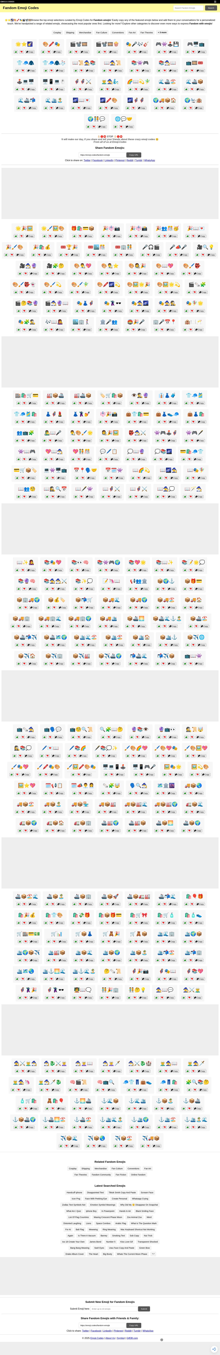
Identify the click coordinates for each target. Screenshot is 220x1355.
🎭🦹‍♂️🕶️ (112, 303)
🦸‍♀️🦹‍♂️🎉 (28, 990)
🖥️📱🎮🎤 (144, 766)
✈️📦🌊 (69, 1138)
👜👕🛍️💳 (137, 414)
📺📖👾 (193, 656)
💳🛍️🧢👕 (191, 451)
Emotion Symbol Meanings (102, 1205)
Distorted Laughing (72, 1223)
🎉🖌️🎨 (14, 247)
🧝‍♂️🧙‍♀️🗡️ (196, 1063)
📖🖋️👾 (84, 489)
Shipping (70, 32)
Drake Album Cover (75, 1254)
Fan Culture (101, 32)
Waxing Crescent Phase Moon (108, 1217)
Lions (88, 1223)
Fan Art (132, 32)
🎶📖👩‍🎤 (54, 322)
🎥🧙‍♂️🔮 (28, 265)
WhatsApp (149, 160)
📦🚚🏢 (21, 618)
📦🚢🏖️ (199, 618)
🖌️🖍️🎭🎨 (48, 766)
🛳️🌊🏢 (166, 933)
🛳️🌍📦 (193, 933)
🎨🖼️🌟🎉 (138, 284)
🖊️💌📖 (50, 748)
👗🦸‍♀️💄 (54, 414)
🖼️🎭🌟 (173, 766)
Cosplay (57, 32)
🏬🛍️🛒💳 (26, 395)
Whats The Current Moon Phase (132, 1254)
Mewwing (93, 1229)
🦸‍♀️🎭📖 (167, 971)
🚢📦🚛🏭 (138, 896)
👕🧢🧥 (25, 62)
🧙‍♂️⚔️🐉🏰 (140, 1063)
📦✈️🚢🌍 (110, 656)
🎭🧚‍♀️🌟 (194, 303)
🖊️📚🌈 (77, 748)
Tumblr (138, 160)
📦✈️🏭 (81, 656)
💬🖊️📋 (108, 451)
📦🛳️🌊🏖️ (85, 637)
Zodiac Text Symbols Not (73, 1205)
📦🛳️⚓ (168, 637)
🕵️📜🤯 (194, 729)
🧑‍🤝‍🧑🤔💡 (137, 990)
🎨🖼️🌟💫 (168, 284)
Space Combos (103, 1223)
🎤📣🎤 (178, 247)
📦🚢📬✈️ (25, 637)
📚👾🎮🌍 (108, 562)
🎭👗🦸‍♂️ (85, 303)
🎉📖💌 (196, 228)
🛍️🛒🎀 (138, 915)
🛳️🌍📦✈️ (28, 952)
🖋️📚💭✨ (106, 748)
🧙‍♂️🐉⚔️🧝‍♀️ (55, 1063)
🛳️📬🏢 (193, 952)
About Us (110, 1338)
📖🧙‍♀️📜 (112, 62)
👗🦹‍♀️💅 (81, 414)
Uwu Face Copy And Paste (121, 1248)
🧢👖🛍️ (169, 1082)
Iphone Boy (91, 1211)
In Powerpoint (108, 1211)
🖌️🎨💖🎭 (166, 748)
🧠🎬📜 (78, 1082)
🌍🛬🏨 (193, 100)
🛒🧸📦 (138, 933)
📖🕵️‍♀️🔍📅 (55, 489)
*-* (153, 1254)
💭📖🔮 (136, 451)
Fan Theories (147, 32)
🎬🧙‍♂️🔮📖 (56, 303)
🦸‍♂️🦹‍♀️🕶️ (55, 990)
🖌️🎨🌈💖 (136, 748)
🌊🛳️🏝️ (54, 100)
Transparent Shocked (148, 1242)
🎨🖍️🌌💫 (108, 284)
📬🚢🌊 (138, 656)
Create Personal (119, 1198)
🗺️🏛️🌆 (166, 785)
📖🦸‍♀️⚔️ (111, 489)
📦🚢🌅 (135, 618)
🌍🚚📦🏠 (164, 100)
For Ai (68, 1229)
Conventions (118, 32)
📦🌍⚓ (166, 581)
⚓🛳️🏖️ (167, 1119)
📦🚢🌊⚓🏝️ (167, 618)
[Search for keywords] (188, 8)
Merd (149, 1217)
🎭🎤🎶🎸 (137, 44)
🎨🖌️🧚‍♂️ (80, 284)
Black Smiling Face (145, 1211)
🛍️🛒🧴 (166, 915)
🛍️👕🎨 (54, 915)
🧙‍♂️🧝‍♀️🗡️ (111, 1063)
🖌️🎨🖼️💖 (196, 748)
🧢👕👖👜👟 (137, 1082)
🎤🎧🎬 (151, 247)
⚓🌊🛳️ (137, 1100)
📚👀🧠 (80, 562)
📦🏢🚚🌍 (28, 599)
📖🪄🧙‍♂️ (193, 489)
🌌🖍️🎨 (108, 100)
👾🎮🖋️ (194, 432)
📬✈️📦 (166, 656)
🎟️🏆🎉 (69, 247)
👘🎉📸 (108, 414)
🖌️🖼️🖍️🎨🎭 (81, 766)
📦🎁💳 (193, 581)
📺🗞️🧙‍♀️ (25, 729)
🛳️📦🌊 (84, 952)
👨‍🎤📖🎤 (53, 432)
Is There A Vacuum (87, 1235)
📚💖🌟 (137, 562)
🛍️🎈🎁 (194, 896)
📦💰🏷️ (56, 599)
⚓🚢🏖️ (82, 1119)
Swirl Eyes (99, 1248)
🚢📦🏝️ (55, 896)
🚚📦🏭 (107, 804)
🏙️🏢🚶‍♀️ (81, 322)
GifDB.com (132, 1338)
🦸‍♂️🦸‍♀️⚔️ (82, 81)
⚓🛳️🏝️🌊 (196, 1119)
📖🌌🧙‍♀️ (168, 470)
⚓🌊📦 (110, 1100)
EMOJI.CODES (7, 2)
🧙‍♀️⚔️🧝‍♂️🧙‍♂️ (25, 1063)
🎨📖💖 (164, 265)
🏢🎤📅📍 (164, 322)
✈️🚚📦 (151, 1138)
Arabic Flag (120, 1223)
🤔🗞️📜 (112, 971)
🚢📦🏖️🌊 (26, 896)
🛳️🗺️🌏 (25, 971)
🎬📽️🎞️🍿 (107, 44)
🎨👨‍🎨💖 (82, 265)
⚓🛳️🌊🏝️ (111, 1119)
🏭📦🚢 (55, 395)
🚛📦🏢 (82, 823)
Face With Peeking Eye (96, 1198)
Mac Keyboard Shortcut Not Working (138, 1229)
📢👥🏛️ (138, 581)
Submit (144, 1309)
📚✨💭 (84, 581)
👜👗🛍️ (196, 414)
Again (70, 1235)
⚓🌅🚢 (82, 1100)
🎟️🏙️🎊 (96, 247)
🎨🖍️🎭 (51, 44)
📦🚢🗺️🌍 (55, 637)
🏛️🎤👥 (108, 322)
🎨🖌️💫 (53, 284)
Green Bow (144, 1248)
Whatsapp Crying (140, 1198)
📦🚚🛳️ (108, 618)
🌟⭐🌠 (24, 44)
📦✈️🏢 (54, 656)
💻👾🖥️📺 (55, 470)
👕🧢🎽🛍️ (25, 414)
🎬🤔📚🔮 (26, 303)
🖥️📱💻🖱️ (54, 81)
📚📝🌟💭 (193, 562)
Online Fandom (138, 1175)
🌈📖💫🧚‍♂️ (138, 81)
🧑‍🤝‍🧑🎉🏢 (110, 990)
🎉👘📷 (111, 228)
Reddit (130, 160)
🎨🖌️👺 (192, 265)
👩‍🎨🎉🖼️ (110, 432)
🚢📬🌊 (167, 896)
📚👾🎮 (140, 62)
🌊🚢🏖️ (167, 81)
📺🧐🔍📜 (81, 729)
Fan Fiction (121, 1175)
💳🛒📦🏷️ (25, 470)
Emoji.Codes (97, 1338)
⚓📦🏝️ (164, 1100)
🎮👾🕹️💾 (167, 44)
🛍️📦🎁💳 (110, 915)
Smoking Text (118, 1235)
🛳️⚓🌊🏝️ (84, 971)
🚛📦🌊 (194, 804)
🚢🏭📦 (137, 823)
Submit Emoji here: (80, 1309)
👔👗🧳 (167, 395)
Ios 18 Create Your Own (73, 1242)
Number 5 (110, 1242)
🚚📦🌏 (193, 785)
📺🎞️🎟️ (194, 62)
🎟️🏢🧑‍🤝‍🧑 (123, 247)
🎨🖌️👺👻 (24, 284)
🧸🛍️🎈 (55, 1100)
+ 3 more (162, 32)
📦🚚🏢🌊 (50, 618)
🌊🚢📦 (194, 81)
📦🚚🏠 (193, 599)
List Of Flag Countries (79, 1217)
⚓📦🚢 (192, 1100)
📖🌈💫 (141, 470)
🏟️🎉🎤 (136, 322)
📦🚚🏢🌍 (79, 618)
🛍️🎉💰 (26, 915)
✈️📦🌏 (96, 1138)
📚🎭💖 (53, 562)
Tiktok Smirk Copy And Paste (122, 1192)
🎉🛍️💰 (42, 247)
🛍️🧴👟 (193, 915)
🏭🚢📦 (82, 395)
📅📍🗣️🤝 (85, 470)
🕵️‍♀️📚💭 (23, 748)
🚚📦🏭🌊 (136, 804)
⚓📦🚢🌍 (24, 1119)
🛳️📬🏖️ (166, 952)
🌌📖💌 (81, 100)
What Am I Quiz (73, 1211)
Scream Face (147, 1192)
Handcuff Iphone (74, 1192)
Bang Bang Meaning (79, 1248)
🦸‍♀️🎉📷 (140, 971)
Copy (29, 52)
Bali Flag (80, 1229)
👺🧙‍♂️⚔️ (137, 432)
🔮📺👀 (167, 729)
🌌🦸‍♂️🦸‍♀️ (136, 100)
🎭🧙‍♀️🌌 (140, 303)
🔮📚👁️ (140, 729)
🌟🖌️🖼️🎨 (52, 228)
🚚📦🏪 (80, 804)
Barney (104, 1235)
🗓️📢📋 (54, 785)
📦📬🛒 (84, 599)
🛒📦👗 (84, 933)
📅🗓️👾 (114, 470)
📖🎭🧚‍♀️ (196, 470)
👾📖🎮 (26, 451)
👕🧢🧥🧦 (54, 62)
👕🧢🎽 (194, 395)
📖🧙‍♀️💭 (166, 489)
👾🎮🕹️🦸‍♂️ (166, 432)
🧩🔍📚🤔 (197, 1082)
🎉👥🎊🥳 (167, 228)
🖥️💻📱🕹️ (114, 766)
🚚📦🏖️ (25, 804)
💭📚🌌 (163, 451)
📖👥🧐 (26, 489)
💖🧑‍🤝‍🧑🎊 (81, 451)
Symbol (121, 1338)
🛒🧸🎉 (111, 933)
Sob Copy (134, 1235)
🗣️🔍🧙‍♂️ (138, 785)
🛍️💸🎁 (81, 915)
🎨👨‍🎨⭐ (110, 265)
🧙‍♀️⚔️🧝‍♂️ (192, 990)
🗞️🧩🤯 (111, 785)
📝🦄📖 (111, 581)
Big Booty (107, 1254)
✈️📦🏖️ (123, 1138)
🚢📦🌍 (192, 823)
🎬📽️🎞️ (79, 44)
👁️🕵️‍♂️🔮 (140, 395)
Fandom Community (101, 1175)
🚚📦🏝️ (53, 804)
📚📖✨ (164, 562)
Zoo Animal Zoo (134, 1217)
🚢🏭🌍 (110, 823)
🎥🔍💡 (205, 247)
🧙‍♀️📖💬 (164, 990)
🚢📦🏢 (82, 896)
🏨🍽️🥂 (193, 322)
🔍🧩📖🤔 (111, 729)
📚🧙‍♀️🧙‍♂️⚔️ (55, 581)
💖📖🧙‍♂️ (54, 451)
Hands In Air (125, 1211)
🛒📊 (57, 933)
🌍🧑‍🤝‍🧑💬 (96, 119)
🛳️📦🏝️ (138, 952)
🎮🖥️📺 (196, 44)
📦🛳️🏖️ (114, 637)
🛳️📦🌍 (111, 952)
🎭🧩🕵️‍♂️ (26, 322)
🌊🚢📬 (26, 100)
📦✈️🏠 (26, 656)
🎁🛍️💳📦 (82, 228)
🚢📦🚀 (110, 896)
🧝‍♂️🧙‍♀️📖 (168, 1063)
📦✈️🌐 (196, 637)
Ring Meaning (109, 1229)
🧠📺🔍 (106, 1082)
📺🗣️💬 (53, 729)
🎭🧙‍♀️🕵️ (167, 303)
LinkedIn (109, 160)
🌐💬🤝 (123, 119)
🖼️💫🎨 (200, 766)
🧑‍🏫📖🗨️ (82, 990)
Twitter (87, 160)
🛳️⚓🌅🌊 (54, 971)
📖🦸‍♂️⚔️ (138, 489)
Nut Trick (148, 1235)
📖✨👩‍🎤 (25, 562)
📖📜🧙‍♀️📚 (84, 62)
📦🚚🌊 (111, 599)
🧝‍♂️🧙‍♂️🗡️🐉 (50, 1082)
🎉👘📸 (138, 228)
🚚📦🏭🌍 (166, 804)
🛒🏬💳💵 (28, 933)
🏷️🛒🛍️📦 (111, 395)
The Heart (93, 1254)
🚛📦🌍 (28, 823)
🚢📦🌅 (164, 823)
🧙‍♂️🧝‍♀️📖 (84, 1063)
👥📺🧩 (25, 432)
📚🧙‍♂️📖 (167, 62)
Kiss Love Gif (126, 1242)
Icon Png (76, 1198)
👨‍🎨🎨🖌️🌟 (81, 432)
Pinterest (120, 160)
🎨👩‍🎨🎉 (137, 265)
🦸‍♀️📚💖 (194, 971)
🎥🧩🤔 (55, 265)
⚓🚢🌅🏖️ (54, 1119)
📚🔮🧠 (26, 581)
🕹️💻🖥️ (25, 81)
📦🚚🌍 (138, 599)
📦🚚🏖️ (166, 599)
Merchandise (85, 32)
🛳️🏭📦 (56, 952)
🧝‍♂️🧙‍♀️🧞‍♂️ (110, 81)
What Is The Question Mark (144, 1223)
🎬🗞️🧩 (197, 284)
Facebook (97, 160)
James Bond (95, 1242)
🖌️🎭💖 (20, 766)
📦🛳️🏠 (141, 637)
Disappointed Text (95, 1192)
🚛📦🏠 (55, 823)
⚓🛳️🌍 (140, 1119)
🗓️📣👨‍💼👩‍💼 (82, 785)
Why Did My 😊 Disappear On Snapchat (139, 1205)
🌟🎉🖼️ (24, 228)
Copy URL (133, 155)
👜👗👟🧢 (167, 414)
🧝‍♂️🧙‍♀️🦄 (21, 1082)
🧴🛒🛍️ (28, 1100)
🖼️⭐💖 (26, 785)
